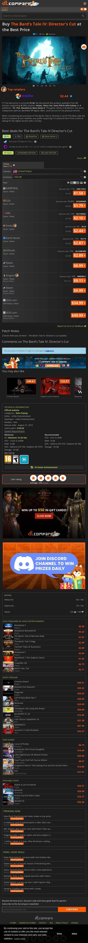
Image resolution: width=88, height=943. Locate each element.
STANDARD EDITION (26, 152)
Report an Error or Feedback (71, 326)
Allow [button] (74, 934)
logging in (49, 351)
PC (6, 136)
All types (8, 152)
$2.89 (79, 255)
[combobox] (47, 171)
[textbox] (23, 171)
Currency (7, 177)
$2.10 (79, 218)
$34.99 (78, 303)
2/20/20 (20, 428)
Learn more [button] (19, 938)
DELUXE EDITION (48, 152)
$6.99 (79, 265)
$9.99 (79, 290)
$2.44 (79, 230)
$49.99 (78, 315)
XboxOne (31, 136)
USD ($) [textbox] (18, 176)
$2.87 (79, 243)
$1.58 (79, 193)
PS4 (17, 136)
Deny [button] (59, 934)
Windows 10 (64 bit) (17, 437)
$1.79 (79, 205)
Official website (11, 410)
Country (6, 171)
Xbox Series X (49, 136)
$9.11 (79, 280)
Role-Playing (22, 413)
